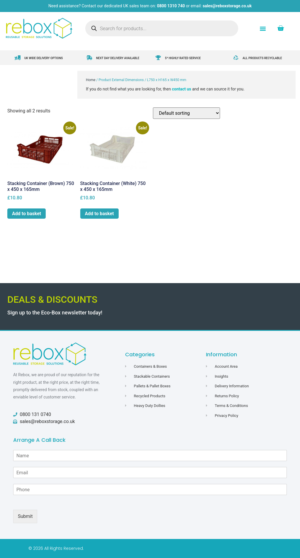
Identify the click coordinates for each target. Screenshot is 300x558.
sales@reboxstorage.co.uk (227, 6)
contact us (181, 89)
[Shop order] (186, 113)
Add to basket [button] (26, 213)
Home (90, 80)
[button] (263, 28)
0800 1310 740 (171, 6)
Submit (25, 516)
